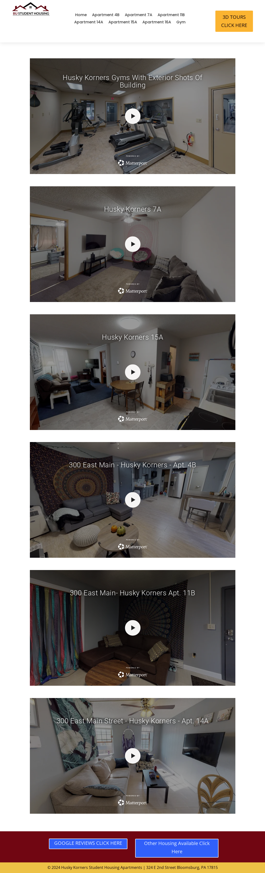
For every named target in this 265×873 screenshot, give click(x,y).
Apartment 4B (105, 15)
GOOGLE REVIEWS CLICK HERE (88, 843)
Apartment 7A (138, 15)
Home (81, 15)
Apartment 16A (156, 22)
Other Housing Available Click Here (177, 847)
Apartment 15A (122, 22)
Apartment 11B (171, 15)
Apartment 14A (88, 22)
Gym (181, 22)
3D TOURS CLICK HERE (234, 21)
